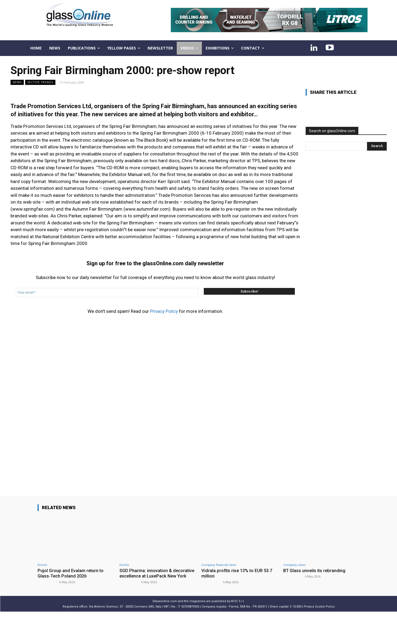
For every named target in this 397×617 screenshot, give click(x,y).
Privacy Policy (164, 311)
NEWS (17, 82)
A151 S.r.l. (238, 606)
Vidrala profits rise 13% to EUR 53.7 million (238, 573)
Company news (294, 564)
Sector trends (40, 82)
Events (42, 564)
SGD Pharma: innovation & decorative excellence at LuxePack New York (155, 576)
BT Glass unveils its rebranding (315, 570)
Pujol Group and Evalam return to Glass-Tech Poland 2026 (71, 573)
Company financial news (218, 564)
